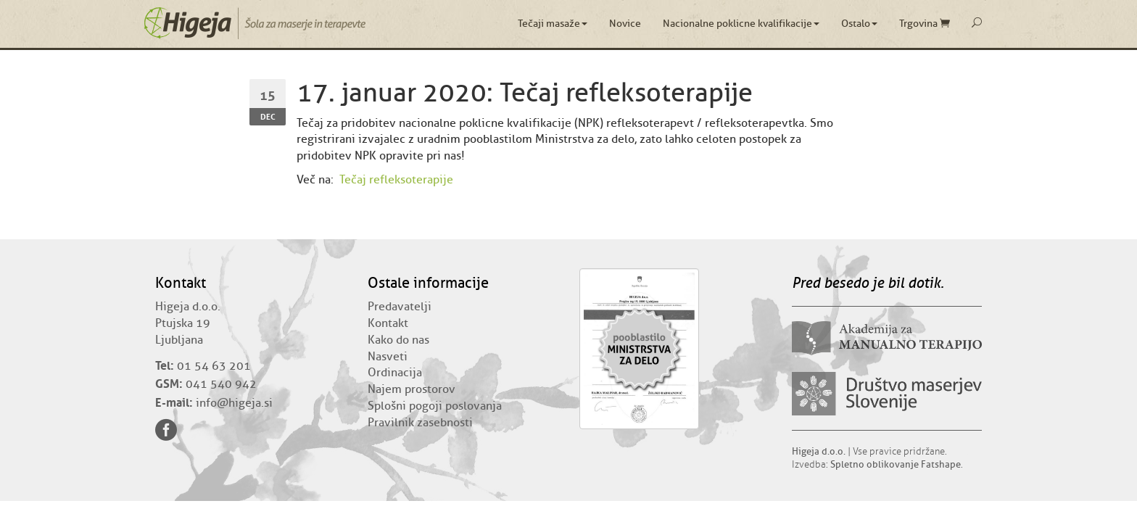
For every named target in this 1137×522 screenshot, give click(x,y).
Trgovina (924, 23)
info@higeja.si (234, 403)
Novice (625, 23)
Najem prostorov (411, 389)
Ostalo (859, 23)
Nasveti (388, 356)
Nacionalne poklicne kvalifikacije (741, 23)
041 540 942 (221, 384)
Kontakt (388, 323)
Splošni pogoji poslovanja (435, 406)
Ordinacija (395, 372)
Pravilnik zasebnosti (420, 422)
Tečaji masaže (552, 23)
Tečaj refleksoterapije (396, 180)
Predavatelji (399, 306)
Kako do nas (398, 340)
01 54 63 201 (214, 366)
